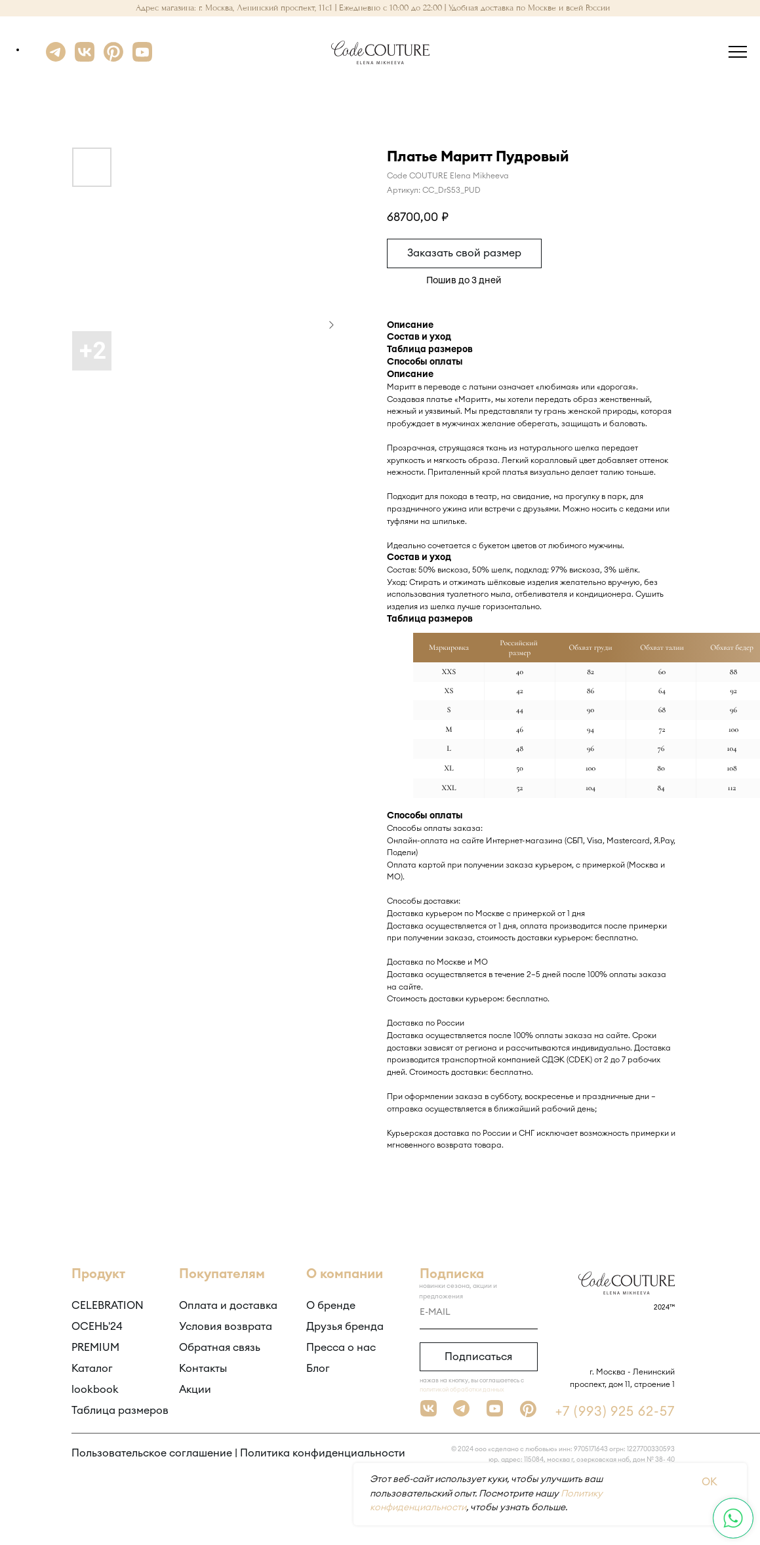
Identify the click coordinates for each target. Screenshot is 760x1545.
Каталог (92, 1368)
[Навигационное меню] (738, 52)
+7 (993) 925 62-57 (615, 1411)
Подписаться (478, 1357)
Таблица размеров (120, 1410)
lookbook (95, 1389)
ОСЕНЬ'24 (97, 1326)
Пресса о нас (341, 1347)
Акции (195, 1389)
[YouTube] (142, 58)
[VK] (84, 58)
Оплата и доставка (228, 1305)
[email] (479, 1312)
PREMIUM (95, 1347)
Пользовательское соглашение (151, 1453)
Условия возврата (225, 1326)
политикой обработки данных (462, 1390)
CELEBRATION (107, 1305)
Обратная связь (219, 1347)
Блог (318, 1368)
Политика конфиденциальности (322, 1453)
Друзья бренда (345, 1326)
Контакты (203, 1368)
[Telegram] (56, 58)
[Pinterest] (113, 58)
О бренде (330, 1305)
